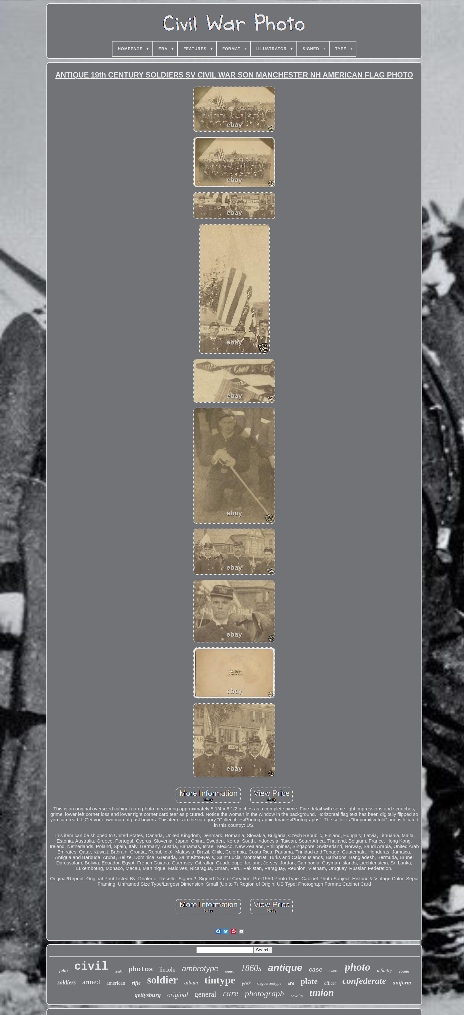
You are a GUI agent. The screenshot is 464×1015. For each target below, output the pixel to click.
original (177, 994)
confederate (364, 981)
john (63, 970)
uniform (401, 983)
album (191, 983)
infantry (384, 970)
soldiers (66, 982)
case (315, 969)
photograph (264, 993)
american (115, 983)
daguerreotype (269, 983)
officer (330, 983)
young (404, 971)
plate (309, 981)
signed (229, 971)
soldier (162, 980)
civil (91, 966)
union (321, 992)
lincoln (168, 969)
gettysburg (148, 995)
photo (357, 967)
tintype (219, 980)
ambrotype (200, 968)
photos (141, 969)
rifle (136, 983)
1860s (251, 968)
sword (333, 970)
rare (230, 993)
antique (285, 967)
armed (91, 982)
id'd (291, 983)
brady (118, 971)
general (206, 994)
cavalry (296, 995)
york (246, 983)
